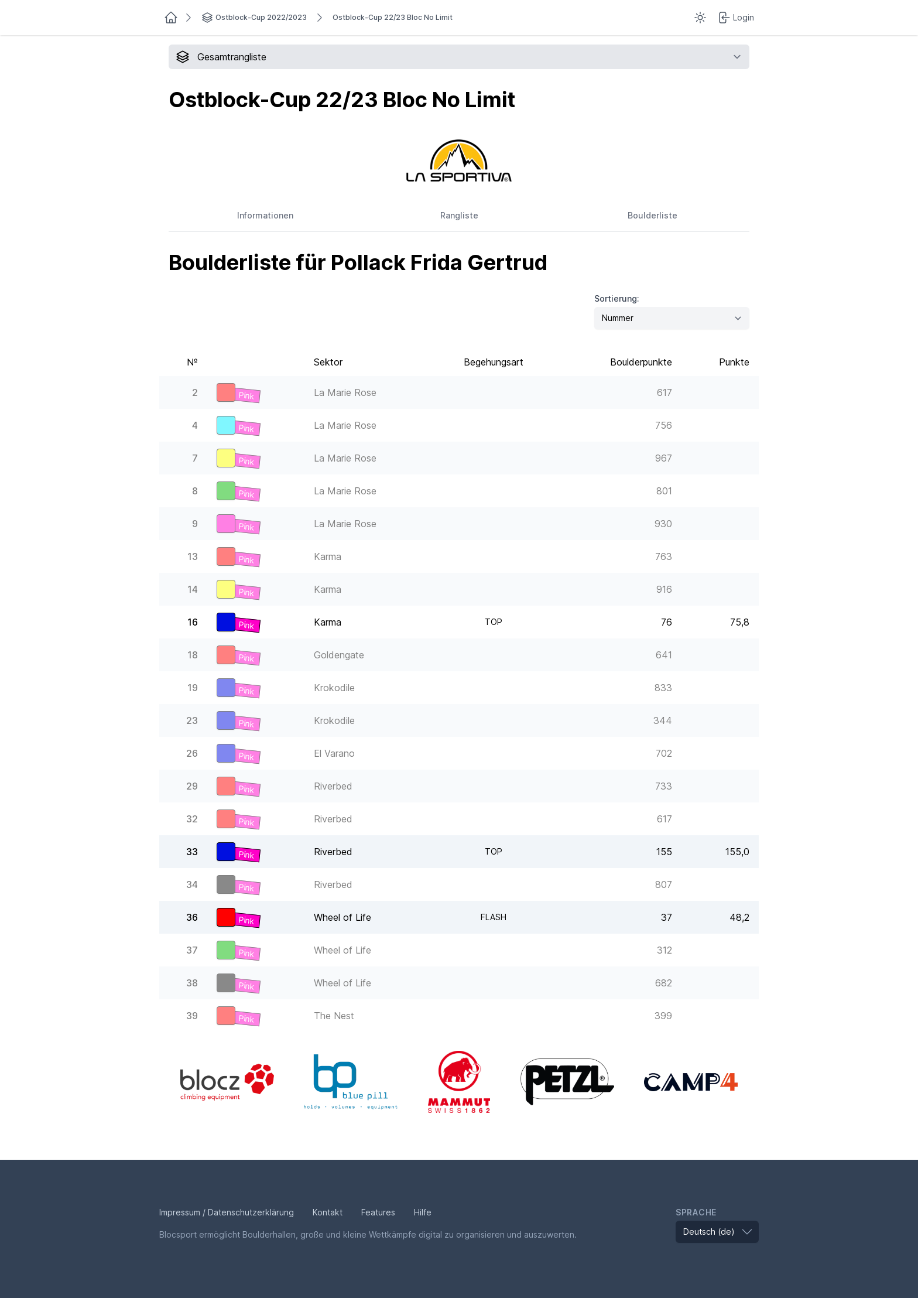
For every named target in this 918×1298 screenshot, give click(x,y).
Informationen (265, 215)
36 (192, 917)
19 (192, 688)
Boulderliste (652, 215)
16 (192, 622)
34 (192, 884)
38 (192, 983)
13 (192, 556)
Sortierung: (616, 298)
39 (192, 1016)
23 (192, 720)
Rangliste (459, 215)
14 (192, 589)
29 (192, 786)
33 (192, 852)
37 (192, 950)
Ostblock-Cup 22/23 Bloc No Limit (393, 17)
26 (192, 753)
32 (192, 819)
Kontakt (327, 1212)
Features (378, 1212)
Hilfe (422, 1212)
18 (192, 655)
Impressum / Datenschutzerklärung (226, 1212)
